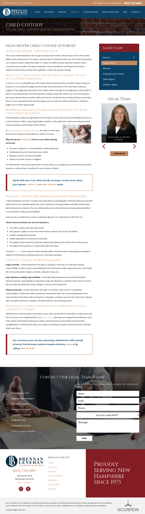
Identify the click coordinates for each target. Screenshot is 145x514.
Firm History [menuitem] (49, 12)
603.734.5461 (133, 3)
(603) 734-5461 (49, 184)
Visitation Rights (110, 84)
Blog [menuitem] (125, 12)
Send (84, 438)
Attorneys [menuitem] (62, 12)
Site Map (52, 488)
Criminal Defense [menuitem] (90, 12)
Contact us (32, 184)
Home (50, 462)
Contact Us (52, 467)
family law (26, 139)
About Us (52, 471)
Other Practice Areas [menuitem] (110, 12)
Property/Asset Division (113, 73)
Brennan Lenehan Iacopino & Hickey (23, 130)
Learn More (119, 153)
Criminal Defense (55, 475)
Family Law (52, 480)
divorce (17, 251)
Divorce (106, 57)
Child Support (109, 79)
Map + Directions (25, 482)
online (69, 344)
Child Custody (109, 63)
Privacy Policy (53, 484)
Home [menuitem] (37, 12)
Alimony (106, 68)
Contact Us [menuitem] (135, 12)
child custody (47, 317)
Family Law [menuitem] (75, 12)
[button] (134, 57)
